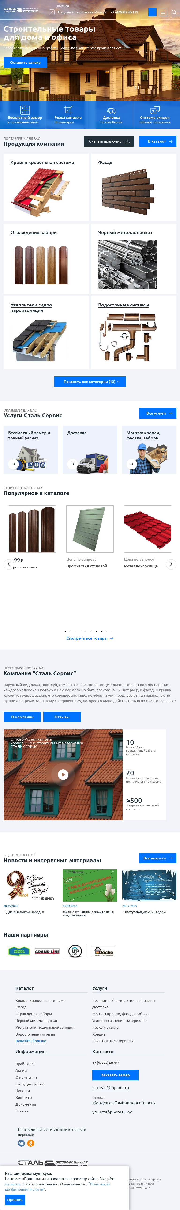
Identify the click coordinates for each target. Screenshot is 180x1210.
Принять (15, 1200)
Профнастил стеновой (86, 566)
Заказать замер (152, 12)
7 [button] (97, 632)
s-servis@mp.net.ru (110, 1087)
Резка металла (105, 1027)
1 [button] (138, 87)
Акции (21, 1070)
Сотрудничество (29, 1084)
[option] (32, 541)
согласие (12, 1184)
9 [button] (108, 632)
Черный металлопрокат (125, 232)
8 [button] (102, 632)
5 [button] (87, 632)
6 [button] (92, 632)
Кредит (98, 1034)
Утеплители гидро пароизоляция (31, 307)
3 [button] (167, 87)
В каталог (160, 141)
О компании (22, 717)
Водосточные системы (123, 304)
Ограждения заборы (34, 232)
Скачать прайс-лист (109, 141)
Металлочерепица (141, 566)
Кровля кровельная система (42, 162)
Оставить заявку (25, 62)
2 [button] (152, 87)
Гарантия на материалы (113, 1041)
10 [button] (113, 632)
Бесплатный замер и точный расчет (29, 435)
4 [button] (82, 632)
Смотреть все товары (90, 638)
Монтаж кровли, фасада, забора (143, 435)
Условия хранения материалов (119, 1020)
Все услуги (159, 413)
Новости (22, 1091)
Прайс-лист (25, 1064)
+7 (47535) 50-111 (124, 12)
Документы (25, 1104)
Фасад (105, 162)
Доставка (77, 432)
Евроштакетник (23, 567)
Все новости (158, 858)
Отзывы (62, 717)
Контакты (23, 1097)
